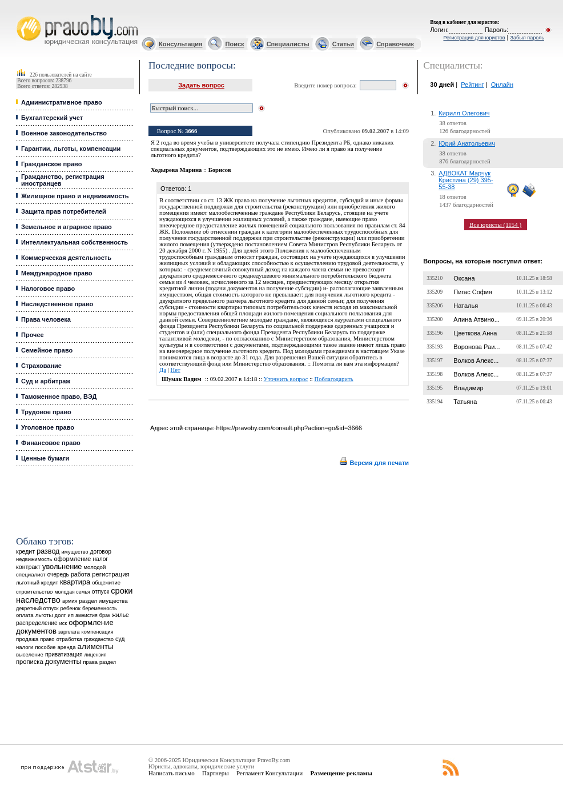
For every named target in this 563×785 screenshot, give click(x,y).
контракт (28, 566)
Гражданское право (51, 164)
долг (60, 615)
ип (70, 615)
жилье (120, 615)
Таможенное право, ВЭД (58, 396)
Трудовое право (46, 411)
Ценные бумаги (45, 458)
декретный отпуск (37, 608)
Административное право (61, 102)
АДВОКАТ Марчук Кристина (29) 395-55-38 (466, 180)
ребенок (71, 608)
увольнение (62, 566)
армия (69, 601)
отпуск (100, 591)
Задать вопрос (201, 85)
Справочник (395, 44)
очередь (58, 574)
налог (100, 559)
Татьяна (465, 401)
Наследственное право (57, 304)
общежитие (106, 582)
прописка (29, 661)
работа (80, 574)
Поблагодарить (333, 379)
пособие (45, 647)
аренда (67, 647)
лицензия (96, 655)
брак (104, 615)
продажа (27, 639)
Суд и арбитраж (45, 381)
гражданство (99, 639)
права (90, 662)
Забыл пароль (527, 38)
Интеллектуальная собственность (74, 242)
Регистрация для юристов (474, 38)
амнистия (86, 615)
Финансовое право (51, 442)
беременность (99, 608)
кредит (25, 551)
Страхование (41, 365)
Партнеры (215, 773)
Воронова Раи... (476, 346)
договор (101, 551)
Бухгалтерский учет (52, 117)
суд (119, 638)
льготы (44, 615)
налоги (24, 647)
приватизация (64, 654)
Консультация (180, 44)
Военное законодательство (64, 133)
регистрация (110, 574)
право (47, 639)
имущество (75, 552)
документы (63, 662)
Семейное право (47, 350)
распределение (37, 623)
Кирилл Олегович (464, 113)
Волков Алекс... (475, 360)
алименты (95, 646)
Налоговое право (48, 288)
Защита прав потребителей (63, 211)
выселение (29, 654)
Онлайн (502, 84)
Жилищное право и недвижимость (75, 196)
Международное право (57, 273)
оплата (25, 615)
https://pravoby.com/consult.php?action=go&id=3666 (288, 427)
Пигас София (472, 292)
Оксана (463, 278)
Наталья (465, 305)
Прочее (32, 334)
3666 (191, 131)
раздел (107, 662)
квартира (75, 582)
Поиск (235, 44)
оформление (72, 558)
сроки (121, 590)
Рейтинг (472, 84)
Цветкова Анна (475, 333)
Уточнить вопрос (286, 379)
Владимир (468, 388)
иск (63, 623)
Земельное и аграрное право (66, 226)
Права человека (46, 319)
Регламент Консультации (269, 773)
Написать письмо (171, 773)
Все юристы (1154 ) (495, 224)
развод (48, 551)
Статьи (343, 44)
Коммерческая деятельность (66, 257)
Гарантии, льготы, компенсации (70, 148)
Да (162, 370)
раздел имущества (103, 601)
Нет (175, 370)
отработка (69, 639)
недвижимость (34, 559)
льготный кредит (37, 582)
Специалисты (288, 44)
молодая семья (72, 592)
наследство (38, 599)
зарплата (69, 632)
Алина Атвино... (476, 319)
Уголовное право (47, 427)
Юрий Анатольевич (467, 143)
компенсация (98, 632)
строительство (34, 591)
